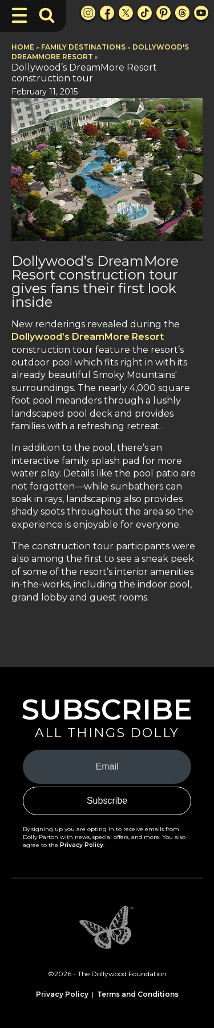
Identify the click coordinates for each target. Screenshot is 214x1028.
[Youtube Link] (201, 13)
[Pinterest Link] (163, 13)
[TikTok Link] (145, 13)
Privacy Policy (81, 845)
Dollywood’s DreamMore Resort (87, 336)
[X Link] (126, 13)
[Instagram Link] (88, 13)
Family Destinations (83, 47)
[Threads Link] (182, 13)
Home (22, 47)
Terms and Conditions (138, 994)
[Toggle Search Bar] (47, 15)
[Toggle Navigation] (19, 15)
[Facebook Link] (107, 13)
